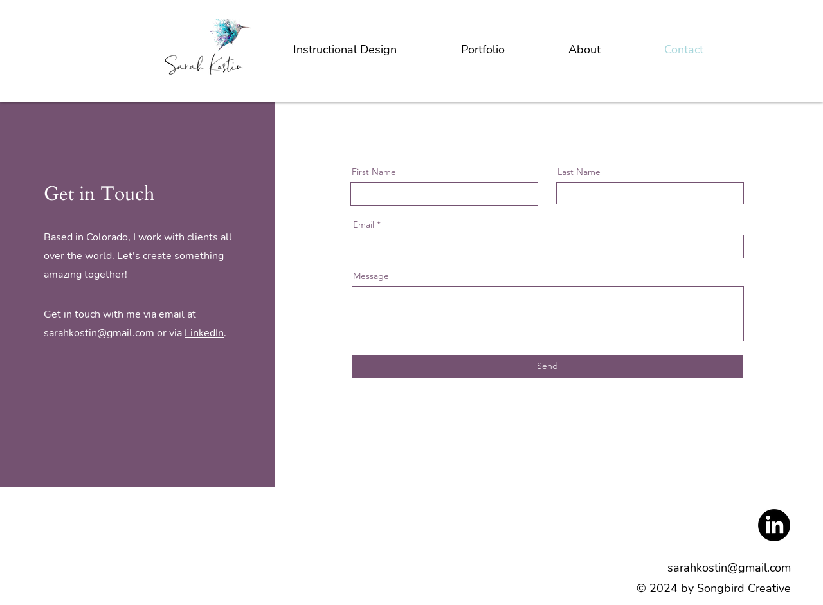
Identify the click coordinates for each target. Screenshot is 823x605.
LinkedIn (204, 333)
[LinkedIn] (774, 525)
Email (363, 224)
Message (371, 275)
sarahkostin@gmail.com (99, 333)
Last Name (579, 171)
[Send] (547, 366)
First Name (374, 171)
